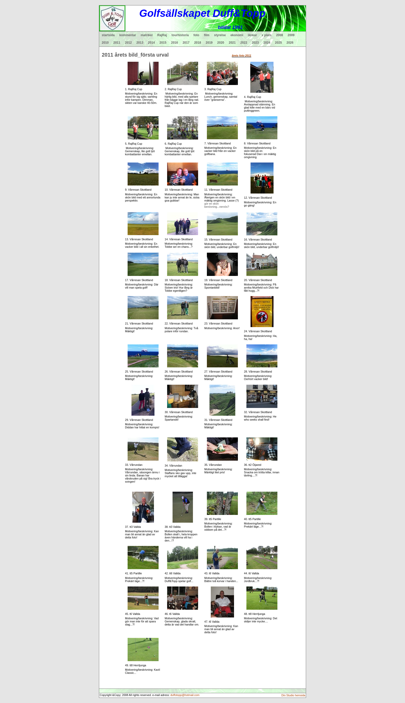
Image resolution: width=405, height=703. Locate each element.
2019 (209, 42)
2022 (243, 42)
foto (196, 35)
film (206, 35)
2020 (220, 42)
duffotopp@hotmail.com (185, 695)
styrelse (220, 35)
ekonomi (236, 35)
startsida (108, 35)
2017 (186, 42)
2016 (174, 42)
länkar (252, 35)
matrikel (147, 35)
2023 (255, 42)
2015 (163, 42)
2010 (105, 42)
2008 (279, 35)
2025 (278, 42)
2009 (291, 35)
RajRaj (162, 35)
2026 (289, 42)
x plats (266, 35)
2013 (139, 42)
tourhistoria (180, 35)
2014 (151, 42)
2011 (116, 42)
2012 (128, 42)
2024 (266, 42)
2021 (232, 42)
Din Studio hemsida (293, 695)
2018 (197, 42)
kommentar (127, 35)
